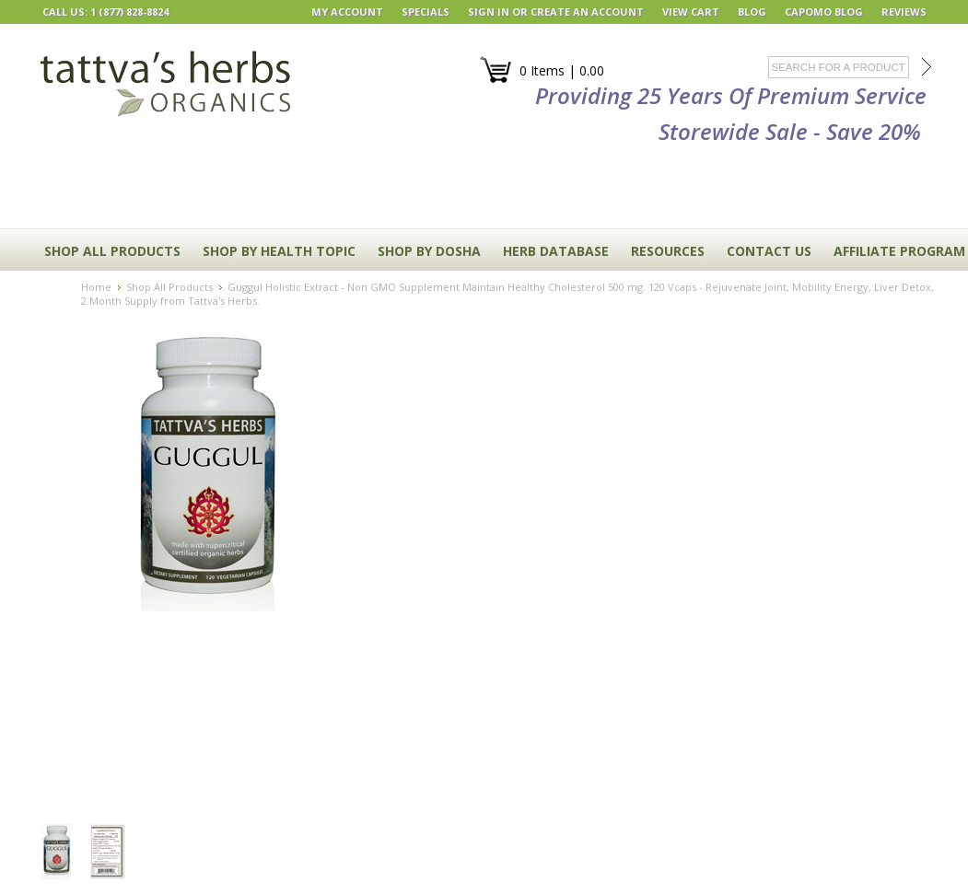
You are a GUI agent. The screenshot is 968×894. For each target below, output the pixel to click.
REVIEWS (904, 11)
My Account (347, 11)
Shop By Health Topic (279, 251)
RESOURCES (668, 251)
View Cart (690, 11)
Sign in (488, 11)
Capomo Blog (824, 11)
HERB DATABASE (556, 251)
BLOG (752, 11)
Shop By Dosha (429, 251)
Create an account (587, 11)
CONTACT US (769, 251)
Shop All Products (112, 251)
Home (96, 287)
